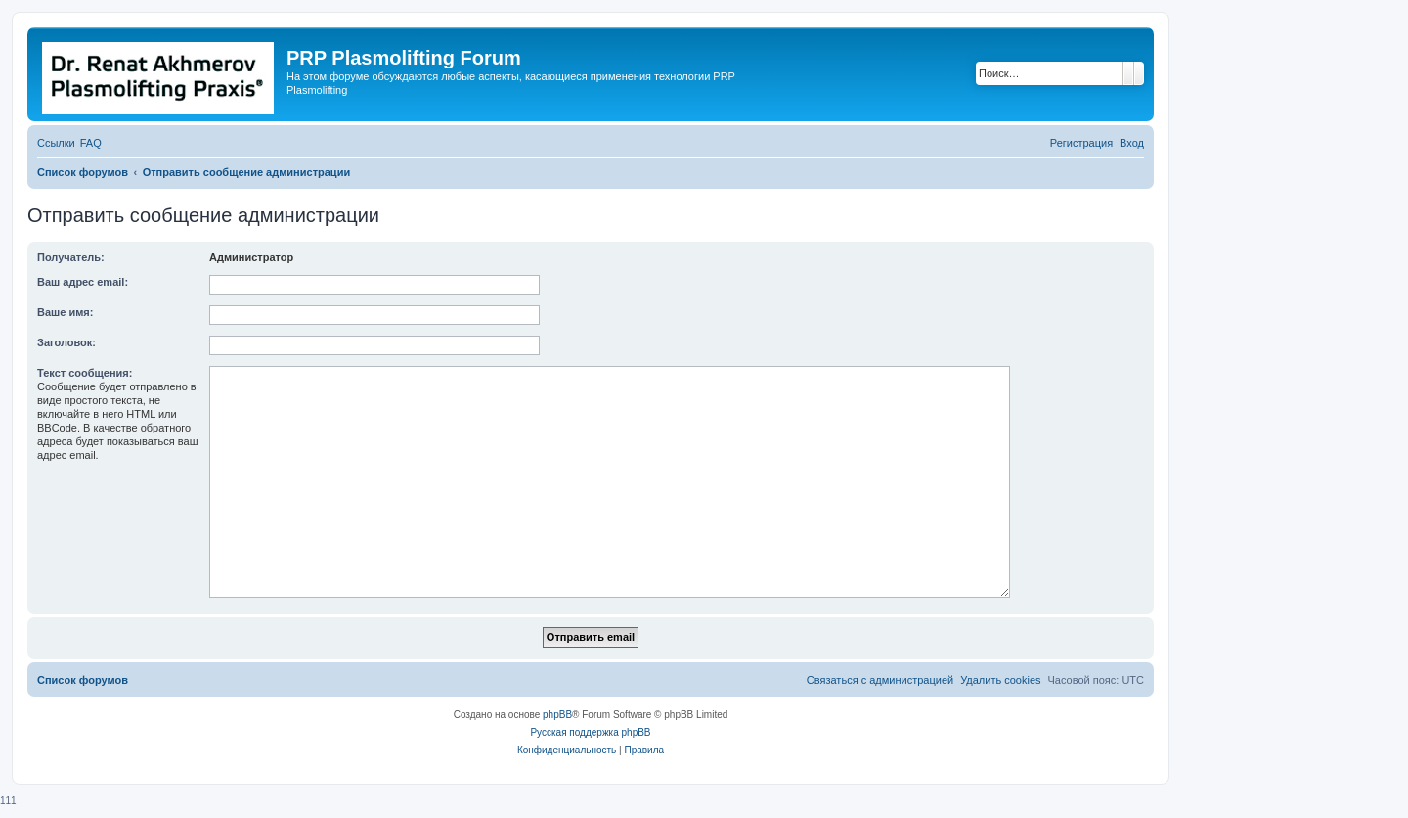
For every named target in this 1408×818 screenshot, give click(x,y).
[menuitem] (91, 143)
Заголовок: (66, 342)
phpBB (557, 714)
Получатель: (71, 257)
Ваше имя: (65, 312)
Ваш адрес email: (82, 282)
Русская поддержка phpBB (590, 732)
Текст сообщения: (84, 373)
